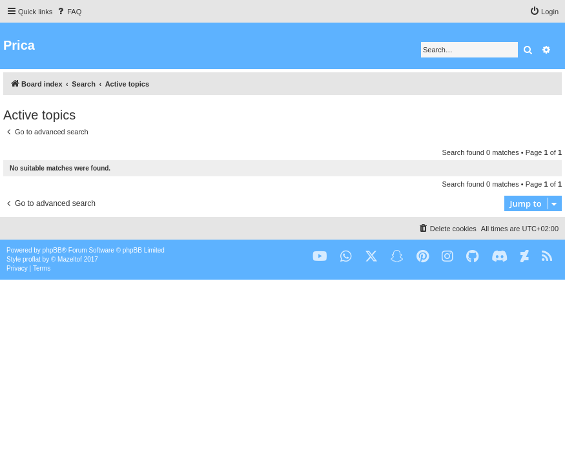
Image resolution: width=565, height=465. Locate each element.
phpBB (52, 250)
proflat (32, 259)
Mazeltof (69, 259)
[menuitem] (68, 11)
